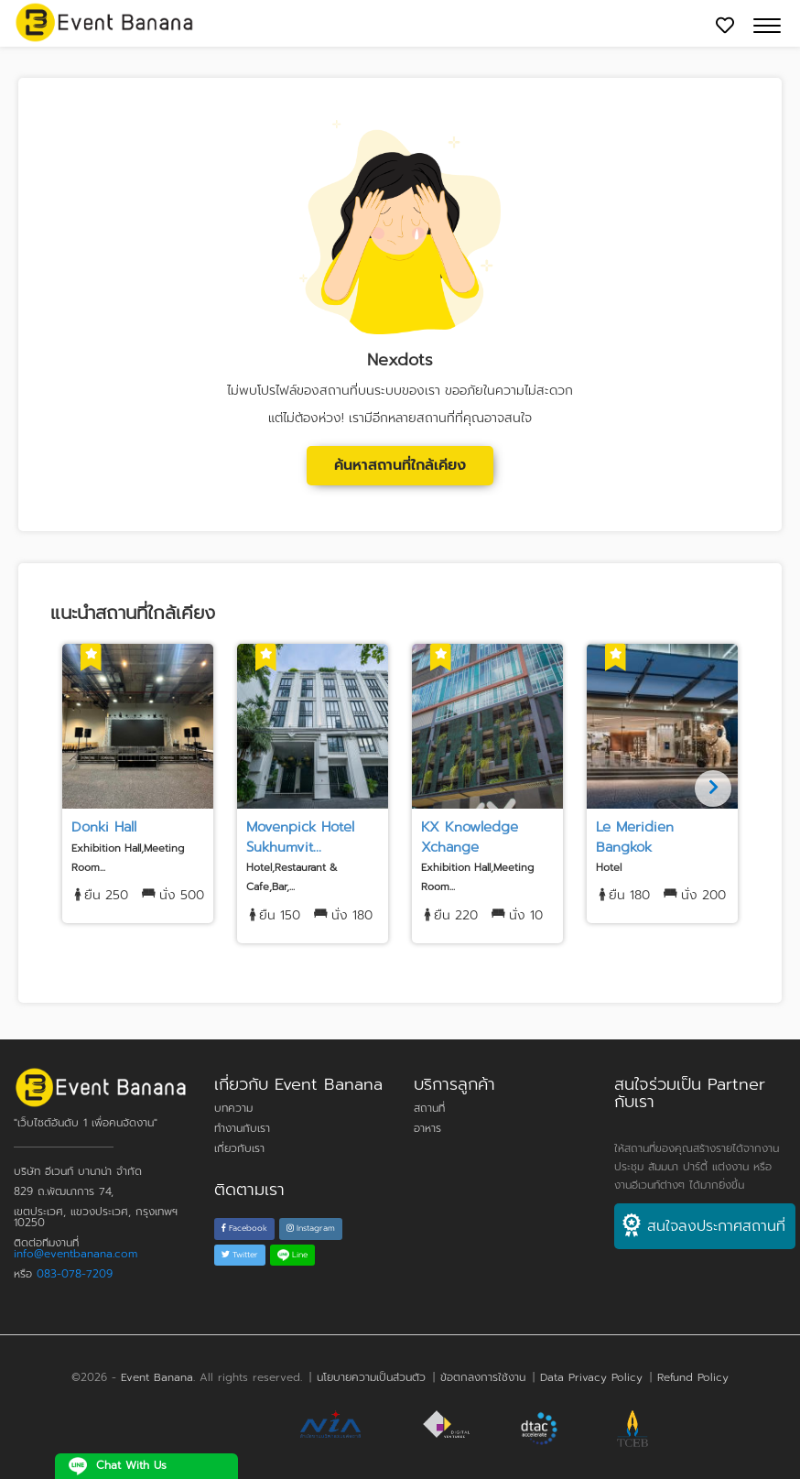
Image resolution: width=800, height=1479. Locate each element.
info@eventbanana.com (75, 1253)
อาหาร (427, 1128)
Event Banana (157, 1377)
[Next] (713, 788)
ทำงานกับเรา (242, 1128)
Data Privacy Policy (591, 1377)
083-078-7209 (75, 1274)
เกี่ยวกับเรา (239, 1148)
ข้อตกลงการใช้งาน (482, 1377)
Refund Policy (693, 1377)
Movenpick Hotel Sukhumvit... (300, 836)
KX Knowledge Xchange (469, 836)
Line (292, 1254)
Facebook (244, 1228)
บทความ (233, 1108)
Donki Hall (103, 827)
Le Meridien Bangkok (635, 836)
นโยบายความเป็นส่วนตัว (371, 1377)
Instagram (310, 1228)
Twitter (240, 1254)
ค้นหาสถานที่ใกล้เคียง (400, 465)
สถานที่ (429, 1108)
